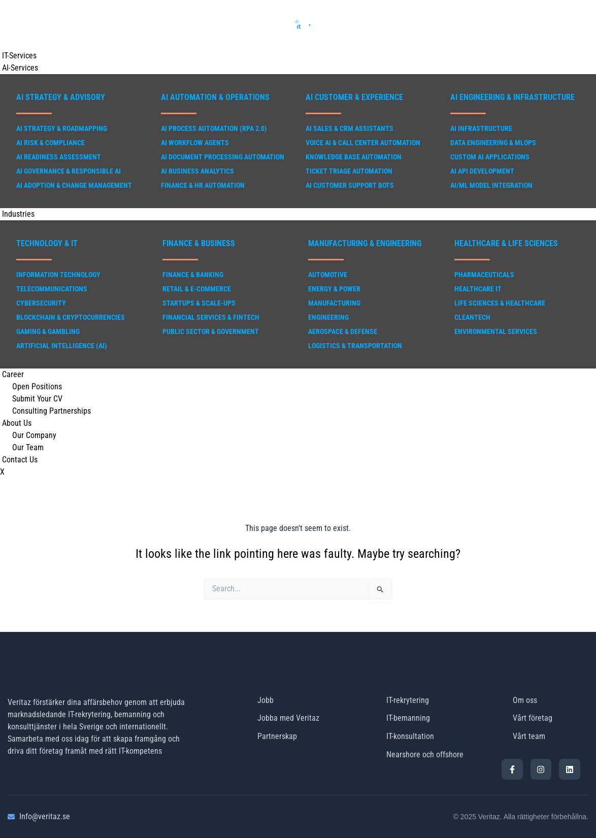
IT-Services (17, 55)
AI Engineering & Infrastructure (512, 97)
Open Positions (37, 386)
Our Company (34, 435)
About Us (14, 423)
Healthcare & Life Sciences (506, 243)
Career (11, 374)
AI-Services (18, 68)
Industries (16, 214)
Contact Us (18, 459)
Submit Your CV (37, 399)
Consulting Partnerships (51, 411)
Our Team (28, 447)
